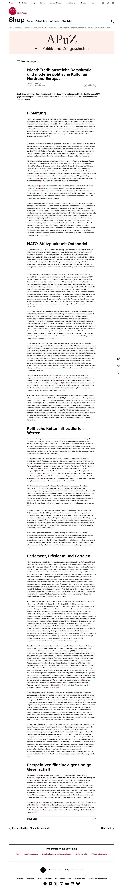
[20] (45, 355)
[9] (37, 220)
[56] (75, 782)
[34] (73, 481)
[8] (43, 195)
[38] (44, 569)
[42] (41, 614)
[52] (36, 754)
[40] (92, 589)
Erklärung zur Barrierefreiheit (97, 879)
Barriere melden (80, 879)
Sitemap (39, 879)
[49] (57, 687)
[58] (81, 802)
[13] (28, 268)
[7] (63, 188)
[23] (53, 380)
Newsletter (48, 879)
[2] (35, 151)
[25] (63, 390)
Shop (10, 27)
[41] (91, 601)
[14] (62, 274)
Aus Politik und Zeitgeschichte (32, 27)
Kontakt (62, 879)
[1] (49, 136)
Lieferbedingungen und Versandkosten (56, 854)
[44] (28, 637)
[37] (90, 562)
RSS (56, 879)
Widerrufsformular (99, 854)
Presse (70, 879)
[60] (36, 812)
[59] (37, 805)
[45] (76, 641)
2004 (45, 27)
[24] (63, 383)
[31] (36, 471)
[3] (55, 163)
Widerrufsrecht (81, 854)
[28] (93, 412)
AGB (17, 854)
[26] (60, 403)
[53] (66, 754)
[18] (52, 338)
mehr (94, 3)
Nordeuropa (52, 27)
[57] (89, 797)
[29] (81, 458)
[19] (85, 353)
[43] (57, 628)
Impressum (19, 879)
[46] (70, 646)
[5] (41, 180)
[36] (28, 546)
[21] (42, 370)
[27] (70, 410)
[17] (90, 323)
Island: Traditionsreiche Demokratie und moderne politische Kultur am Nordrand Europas (84, 27)
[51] (56, 732)
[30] (41, 461)
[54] (28, 755)
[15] (51, 279)
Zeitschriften (17, 27)
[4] (35, 173)
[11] (87, 230)
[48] (81, 680)
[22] (86, 378)
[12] (74, 232)
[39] (56, 581)
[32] (62, 473)
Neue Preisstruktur (31, 854)
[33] (38, 476)
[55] (37, 777)
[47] (52, 680)
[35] (52, 527)
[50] (84, 707)
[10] (44, 223)
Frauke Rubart (34, 84)
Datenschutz (30, 879)
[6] (40, 186)
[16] (34, 306)
